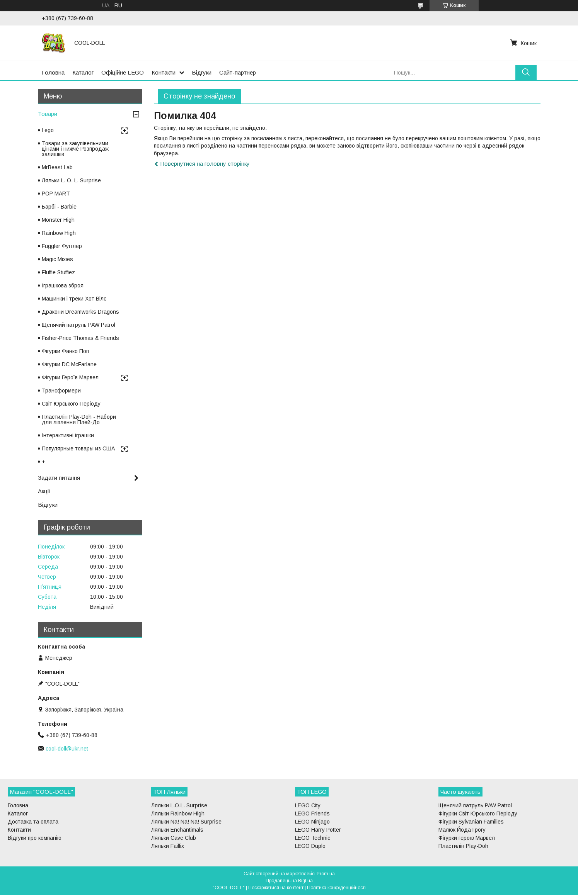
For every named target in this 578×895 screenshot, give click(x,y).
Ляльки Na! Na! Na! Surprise (186, 822)
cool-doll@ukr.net (67, 749)
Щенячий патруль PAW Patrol (78, 325)
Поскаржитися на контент (275, 887)
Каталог (83, 72)
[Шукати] (526, 72)
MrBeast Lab (57, 167)
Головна (53, 72)
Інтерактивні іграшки (68, 435)
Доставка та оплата (33, 822)
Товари (47, 113)
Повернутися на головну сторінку (205, 163)
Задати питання (59, 477)
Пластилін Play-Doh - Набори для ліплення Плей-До (79, 419)
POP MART (56, 193)
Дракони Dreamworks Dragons (80, 312)
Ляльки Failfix (167, 846)
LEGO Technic (312, 838)
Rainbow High (59, 233)
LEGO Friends (312, 813)
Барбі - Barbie (59, 207)
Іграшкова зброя (63, 285)
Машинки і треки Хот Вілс (74, 299)
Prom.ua (326, 873)
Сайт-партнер (237, 72)
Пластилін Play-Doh (463, 846)
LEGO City (308, 805)
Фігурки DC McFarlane (69, 364)
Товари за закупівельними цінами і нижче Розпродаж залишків (75, 148)
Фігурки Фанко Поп (65, 351)
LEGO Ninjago (312, 822)
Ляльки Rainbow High (178, 813)
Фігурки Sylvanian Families (471, 822)
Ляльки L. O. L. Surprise (71, 180)
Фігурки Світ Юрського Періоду (477, 813)
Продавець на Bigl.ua (289, 880)
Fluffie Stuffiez (58, 272)
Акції (44, 491)
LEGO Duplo (310, 846)
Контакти (164, 72)
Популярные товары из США (78, 448)
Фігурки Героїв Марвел (70, 377)
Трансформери (61, 390)
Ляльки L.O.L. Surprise (179, 805)
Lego (48, 130)
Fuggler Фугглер (62, 246)
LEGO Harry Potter (318, 830)
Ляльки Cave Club (173, 838)
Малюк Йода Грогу (462, 830)
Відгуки (201, 72)
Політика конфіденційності (336, 887)
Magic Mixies (57, 259)
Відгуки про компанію (34, 838)
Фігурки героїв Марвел (466, 838)
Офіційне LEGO (122, 72)
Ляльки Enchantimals (177, 830)
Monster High (58, 220)
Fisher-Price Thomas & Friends (80, 338)
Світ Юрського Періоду (71, 404)
